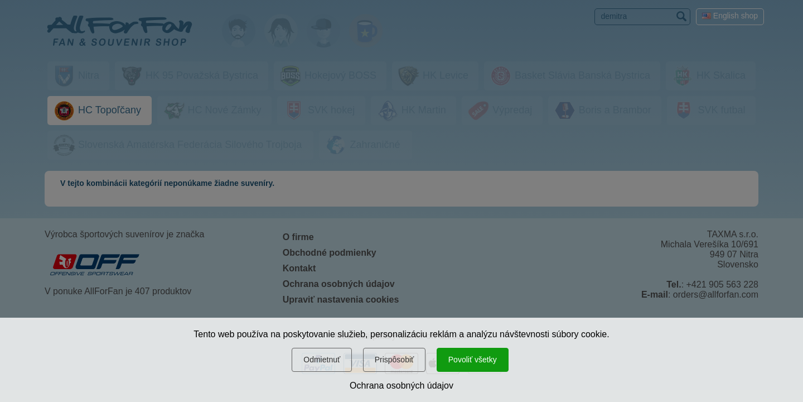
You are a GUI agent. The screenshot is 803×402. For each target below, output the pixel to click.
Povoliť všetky (472, 359)
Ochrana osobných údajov (401, 385)
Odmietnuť (321, 359)
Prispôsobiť (394, 359)
